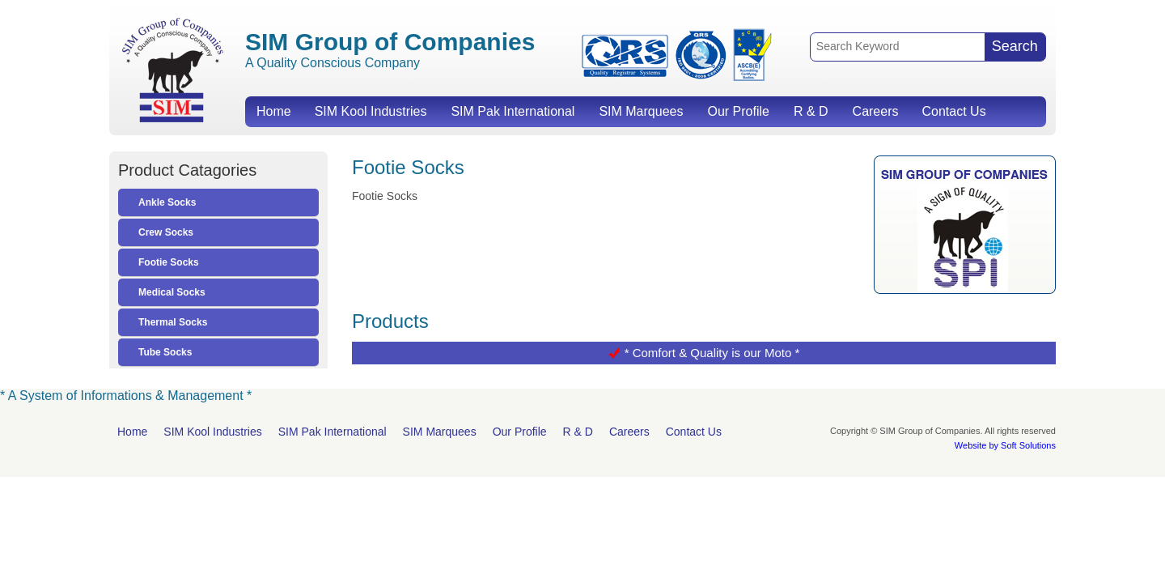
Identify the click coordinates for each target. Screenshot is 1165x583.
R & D (811, 111)
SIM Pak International (512, 111)
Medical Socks (171, 292)
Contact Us (953, 111)
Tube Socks (165, 352)
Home (273, 111)
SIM (172, 69)
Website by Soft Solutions (1005, 445)
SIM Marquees (641, 111)
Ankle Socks (167, 202)
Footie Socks (168, 262)
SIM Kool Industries (371, 111)
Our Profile (738, 111)
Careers (876, 111)
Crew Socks (165, 232)
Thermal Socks (172, 322)
